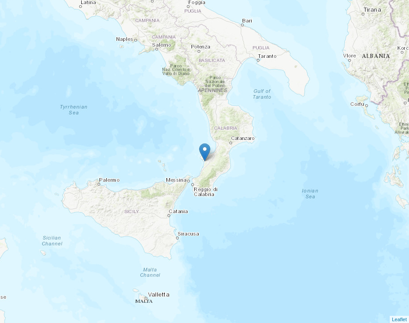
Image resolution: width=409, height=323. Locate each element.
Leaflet (399, 319)
